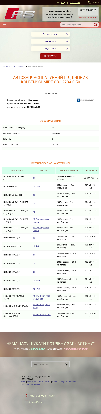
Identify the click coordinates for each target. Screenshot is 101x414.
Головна (6, 66)
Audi (41, 381)
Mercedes (32, 381)
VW (27, 384)
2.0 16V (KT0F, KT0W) (42, 314)
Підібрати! (50, 56)
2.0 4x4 (36, 246)
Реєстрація (75, 2)
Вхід (63, 2)
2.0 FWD (36, 280)
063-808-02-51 (39, 349)
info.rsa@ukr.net (36, 402)
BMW (23, 381)
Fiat (23, 384)
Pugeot (64, 381)
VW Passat (35, 384)
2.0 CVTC (36, 186)
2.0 (34, 178)
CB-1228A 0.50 (18, 66)
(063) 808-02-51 (88, 10)
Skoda (48, 381)
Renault (56, 381)
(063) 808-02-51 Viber (42, 395)
